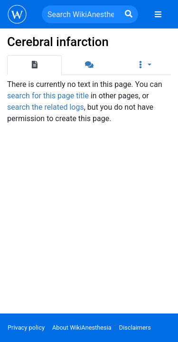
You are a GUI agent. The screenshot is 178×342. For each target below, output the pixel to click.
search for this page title (48, 95)
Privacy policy (26, 327)
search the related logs (45, 107)
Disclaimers (135, 327)
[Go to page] (128, 14)
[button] (143, 65)
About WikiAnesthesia (82, 327)
